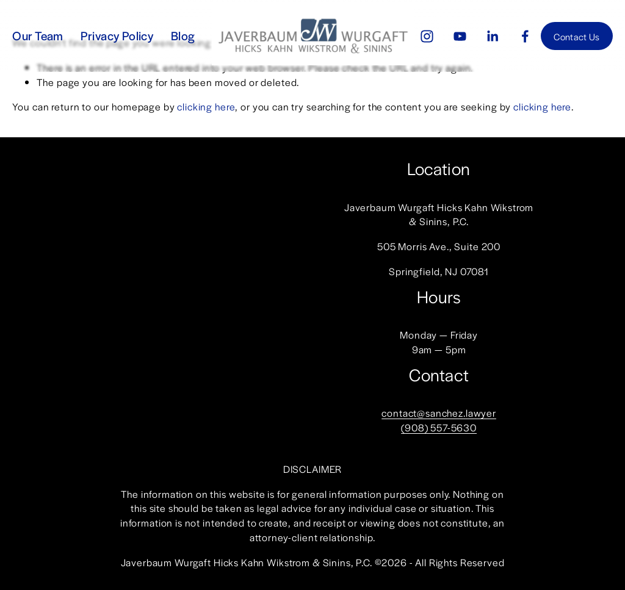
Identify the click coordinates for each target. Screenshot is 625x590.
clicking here (206, 106)
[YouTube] (460, 36)
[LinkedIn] (492, 36)
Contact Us (576, 36)
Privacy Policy (117, 35)
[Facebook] (525, 36)
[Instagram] (427, 36)
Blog (183, 35)
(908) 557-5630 (439, 427)
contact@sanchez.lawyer (438, 413)
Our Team (37, 35)
